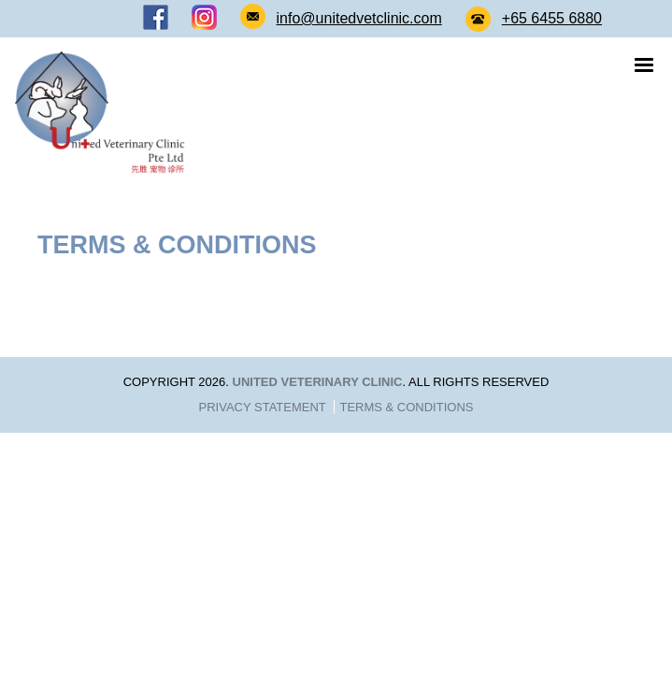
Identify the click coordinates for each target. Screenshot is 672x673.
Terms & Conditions (406, 407)
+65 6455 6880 (552, 18)
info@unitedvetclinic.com (359, 18)
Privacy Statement (262, 407)
